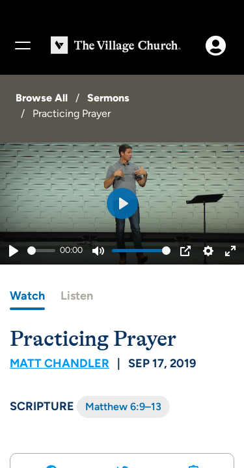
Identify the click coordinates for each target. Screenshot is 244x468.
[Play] (13, 250)
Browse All (42, 98)
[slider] (41, 250)
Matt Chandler (59, 363)
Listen (77, 296)
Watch (27, 296)
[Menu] (22, 45)
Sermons (108, 98)
